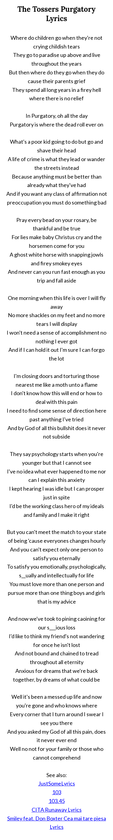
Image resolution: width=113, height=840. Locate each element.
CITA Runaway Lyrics (57, 809)
